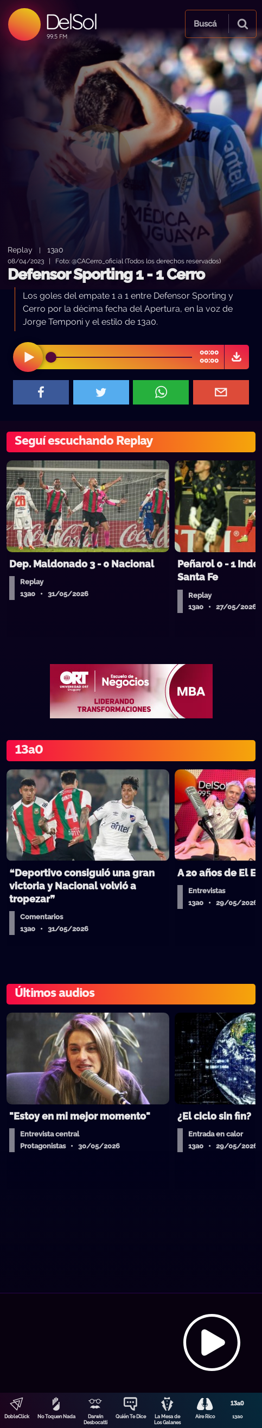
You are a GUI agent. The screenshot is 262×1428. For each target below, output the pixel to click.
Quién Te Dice (131, 1416)
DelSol (71, 21)
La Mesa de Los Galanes (167, 1419)
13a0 (237, 1416)
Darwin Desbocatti (95, 1419)
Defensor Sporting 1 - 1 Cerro (106, 274)
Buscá (205, 24)
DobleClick (16, 1416)
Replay (20, 249)
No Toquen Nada (56, 1416)
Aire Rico (205, 1416)
